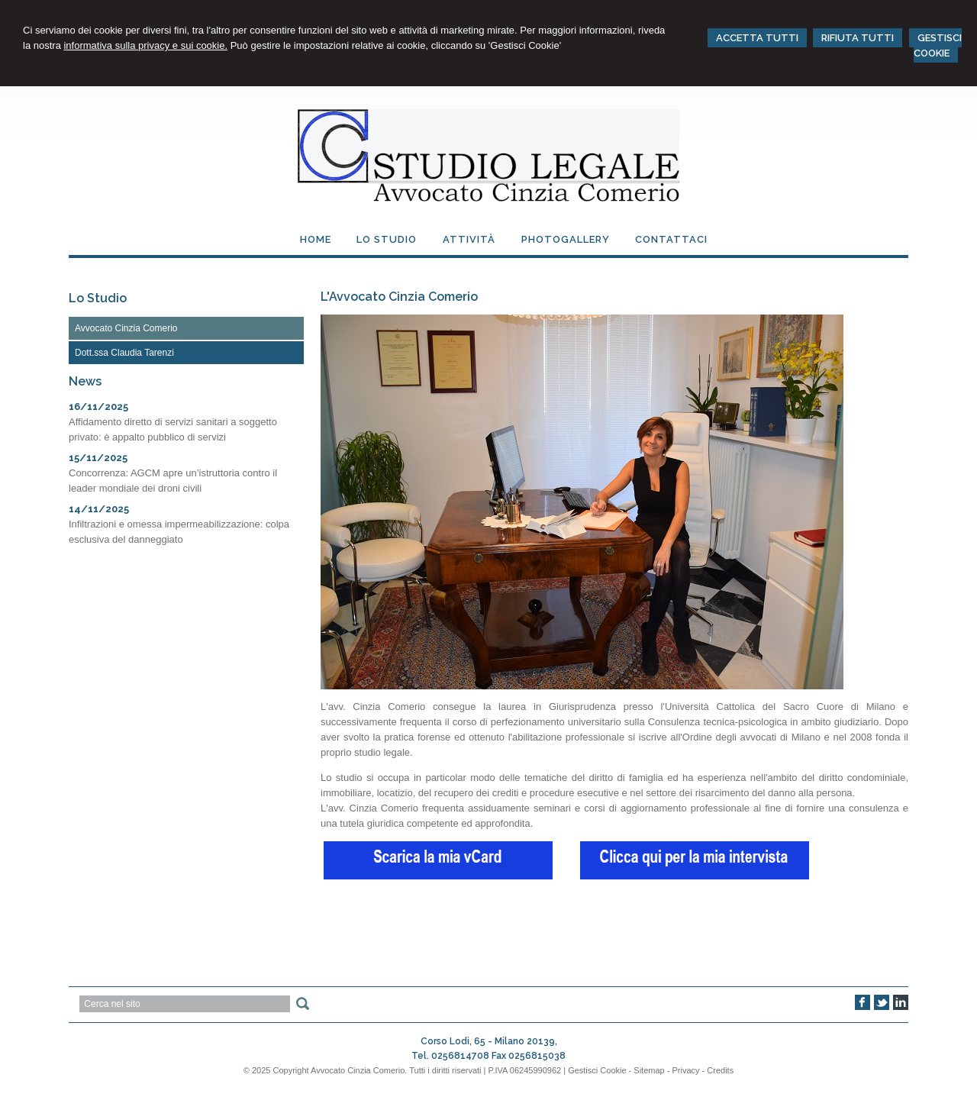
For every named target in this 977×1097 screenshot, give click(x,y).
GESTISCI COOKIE (938, 45)
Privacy (685, 1070)
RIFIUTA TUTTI (857, 38)
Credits (720, 1070)
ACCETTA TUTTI (757, 38)
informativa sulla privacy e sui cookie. (145, 45)
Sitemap (649, 1070)
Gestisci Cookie (597, 1070)
